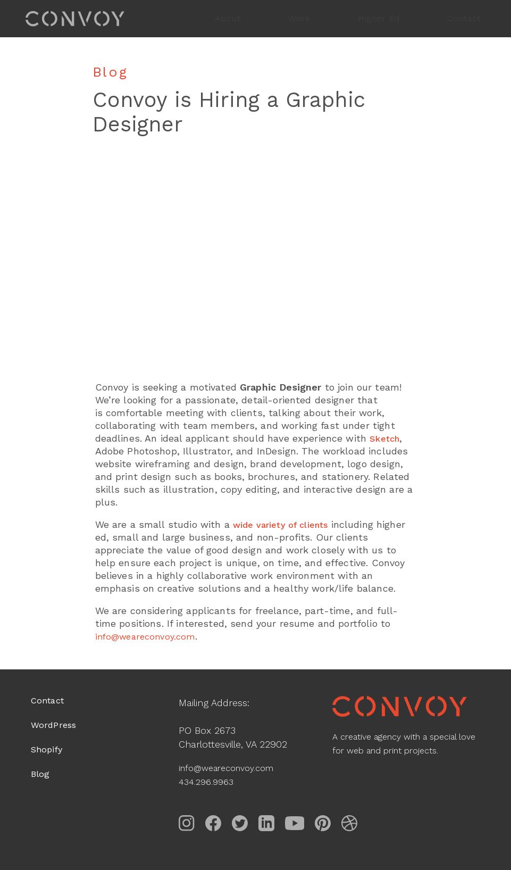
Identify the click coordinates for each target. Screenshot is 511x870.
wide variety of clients (286, 524)
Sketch (385, 438)
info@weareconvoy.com (233, 767)
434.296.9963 (209, 781)
